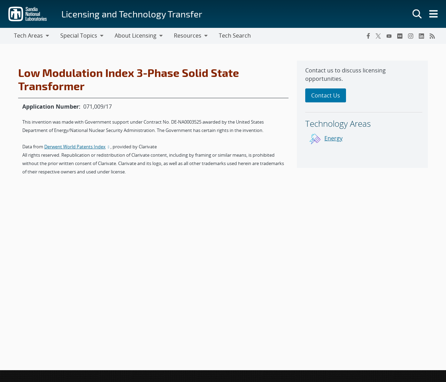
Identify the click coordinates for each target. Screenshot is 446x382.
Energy (333, 138)
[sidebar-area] (362, 114)
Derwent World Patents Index (77, 146)
